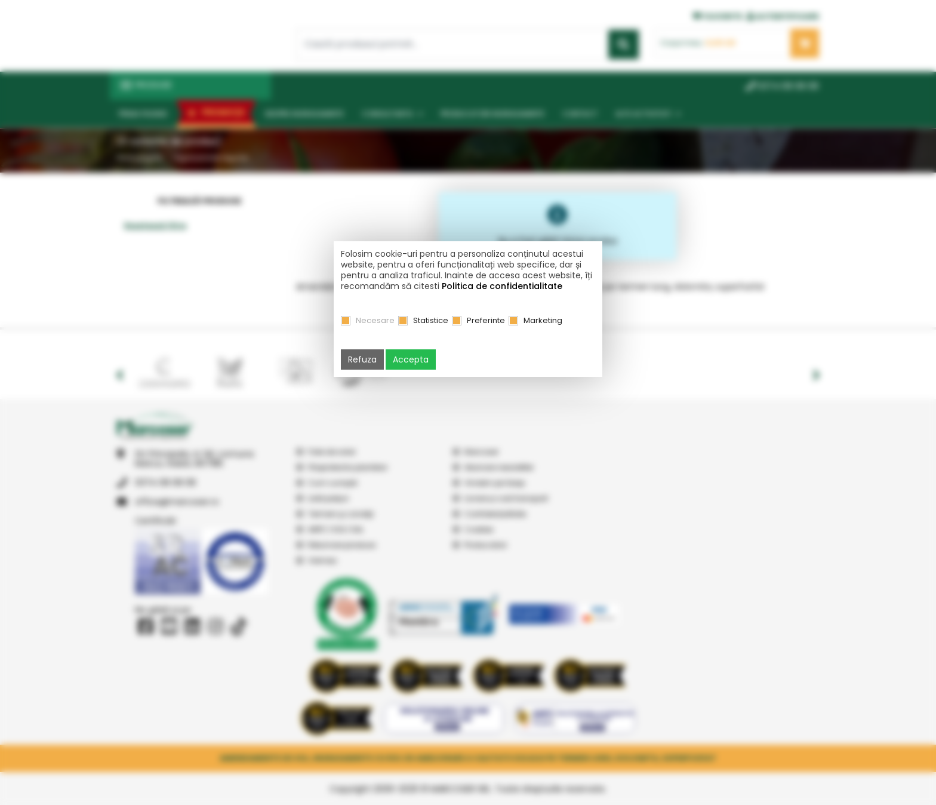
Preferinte (486, 320)
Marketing (543, 320)
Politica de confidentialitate (502, 286)
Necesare (375, 320)
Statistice (430, 320)
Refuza (362, 359)
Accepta (411, 359)
